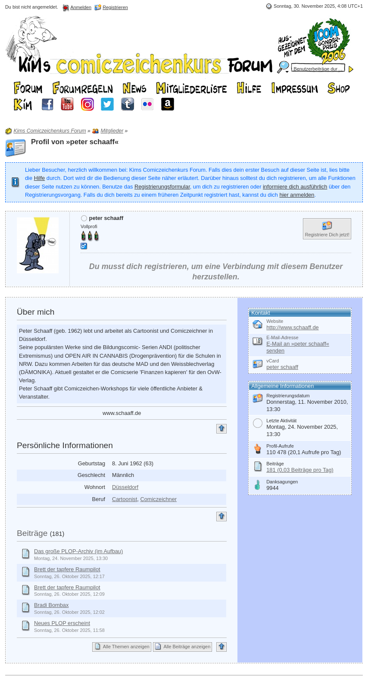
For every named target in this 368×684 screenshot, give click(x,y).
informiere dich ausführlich (295, 186)
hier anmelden (296, 195)
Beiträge (32, 533)
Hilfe (39, 178)
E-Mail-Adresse (282, 337)
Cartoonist (124, 499)
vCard (272, 360)
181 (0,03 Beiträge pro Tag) (300, 470)
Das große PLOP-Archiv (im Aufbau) (78, 551)
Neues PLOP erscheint (62, 623)
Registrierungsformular (162, 186)
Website (274, 321)
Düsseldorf (125, 487)
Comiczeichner (158, 499)
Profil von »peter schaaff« (75, 142)
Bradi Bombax (51, 605)
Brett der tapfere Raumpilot (67, 569)
